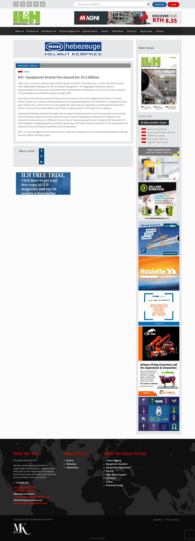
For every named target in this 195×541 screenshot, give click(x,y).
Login (173, 4)
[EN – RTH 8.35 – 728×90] (128, 18)
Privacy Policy (172, 519)
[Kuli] (73, 49)
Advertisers (117, 31)
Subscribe (157, 519)
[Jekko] (158, 359)
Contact (160, 31)
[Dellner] (157, 219)
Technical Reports (68, 31)
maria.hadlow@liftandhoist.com (32, 497)
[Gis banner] (158, 180)
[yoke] (158, 430)
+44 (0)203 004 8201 (24, 487)
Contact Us (22, 482)
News (18, 31)
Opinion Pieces (89, 31)
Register (159, 4)
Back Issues (146, 31)
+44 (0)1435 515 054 (24, 490)
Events (104, 31)
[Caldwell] (158, 395)
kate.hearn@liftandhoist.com (30, 503)
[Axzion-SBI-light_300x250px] (158, 254)
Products (30, 31)
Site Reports (47, 31)
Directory (132, 31)
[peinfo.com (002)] (158, 324)
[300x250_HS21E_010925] (158, 289)
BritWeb (102, 538)
